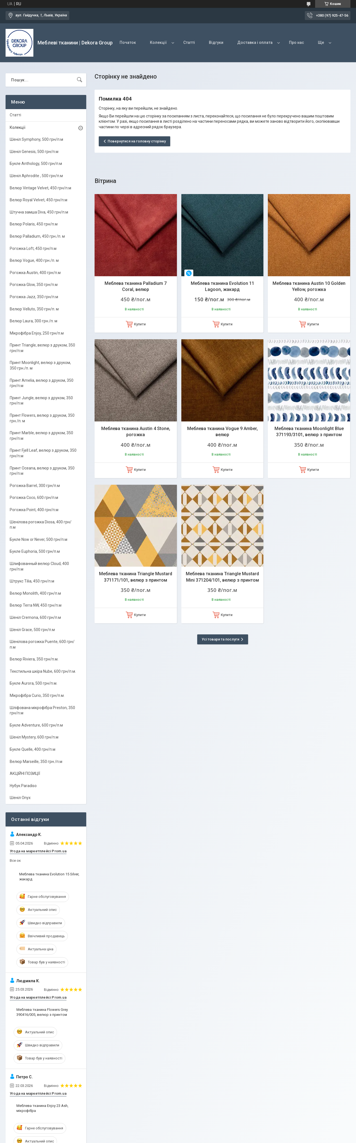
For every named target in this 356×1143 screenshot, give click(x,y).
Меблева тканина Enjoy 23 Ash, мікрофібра (42, 1108)
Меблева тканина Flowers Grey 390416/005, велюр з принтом (42, 1012)
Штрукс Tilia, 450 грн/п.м (32, 581)
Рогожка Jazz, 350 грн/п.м (34, 297)
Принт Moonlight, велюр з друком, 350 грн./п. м (40, 365)
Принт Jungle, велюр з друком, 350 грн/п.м (41, 401)
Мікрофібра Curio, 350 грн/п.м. (37, 695)
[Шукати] (79, 80)
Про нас (296, 42)
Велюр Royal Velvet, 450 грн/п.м (38, 200)
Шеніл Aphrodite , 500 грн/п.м (36, 176)
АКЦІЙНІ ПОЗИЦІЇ (25, 773)
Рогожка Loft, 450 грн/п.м (33, 248)
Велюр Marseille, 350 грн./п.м (36, 761)
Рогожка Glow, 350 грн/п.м (34, 284)
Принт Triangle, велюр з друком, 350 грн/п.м (42, 348)
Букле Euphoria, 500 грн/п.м (35, 551)
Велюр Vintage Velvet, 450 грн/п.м (40, 188)
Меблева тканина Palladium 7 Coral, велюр (136, 286)
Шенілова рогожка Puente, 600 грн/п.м (42, 644)
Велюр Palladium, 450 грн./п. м (37, 236)
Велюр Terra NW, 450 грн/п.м (35, 605)
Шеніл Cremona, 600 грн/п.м (35, 617)
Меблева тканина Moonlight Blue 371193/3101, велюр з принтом (309, 431)
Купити (140, 324)
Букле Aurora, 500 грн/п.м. (33, 683)
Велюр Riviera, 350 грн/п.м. (34, 659)
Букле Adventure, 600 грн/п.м (36, 725)
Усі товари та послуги (220, 639)
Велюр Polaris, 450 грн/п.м (34, 224)
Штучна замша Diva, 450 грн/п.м (39, 212)
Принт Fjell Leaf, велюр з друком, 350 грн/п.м (43, 453)
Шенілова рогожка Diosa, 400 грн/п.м (40, 525)
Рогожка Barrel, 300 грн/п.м (35, 485)
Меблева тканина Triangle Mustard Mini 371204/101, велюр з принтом (222, 576)
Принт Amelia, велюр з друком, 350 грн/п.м (41, 383)
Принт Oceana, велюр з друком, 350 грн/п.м (42, 471)
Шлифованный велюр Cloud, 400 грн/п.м (39, 566)
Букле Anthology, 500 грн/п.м (36, 163)
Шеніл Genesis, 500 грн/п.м (34, 151)
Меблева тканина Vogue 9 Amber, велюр (222, 431)
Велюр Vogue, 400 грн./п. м (34, 260)
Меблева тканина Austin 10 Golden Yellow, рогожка (309, 286)
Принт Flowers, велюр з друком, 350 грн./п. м (42, 418)
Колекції (158, 42)
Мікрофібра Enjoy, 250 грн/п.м (37, 333)
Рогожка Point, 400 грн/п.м (34, 510)
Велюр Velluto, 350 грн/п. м (34, 309)
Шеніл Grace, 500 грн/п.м (32, 629)
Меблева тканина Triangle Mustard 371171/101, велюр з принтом (135, 576)
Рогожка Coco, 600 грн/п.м (34, 497)
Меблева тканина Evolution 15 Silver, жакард (49, 876)
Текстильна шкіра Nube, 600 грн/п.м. (43, 671)
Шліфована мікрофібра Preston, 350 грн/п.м (42, 710)
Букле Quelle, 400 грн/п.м (32, 749)
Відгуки (216, 42)
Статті (189, 42)
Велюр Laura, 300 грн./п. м (33, 321)
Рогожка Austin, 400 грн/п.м (35, 272)
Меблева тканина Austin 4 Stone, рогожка (135, 431)
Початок (128, 42)
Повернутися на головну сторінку (137, 141)
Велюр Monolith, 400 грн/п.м (35, 593)
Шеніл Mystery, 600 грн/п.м (34, 737)
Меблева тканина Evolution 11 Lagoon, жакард (222, 286)
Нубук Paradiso (23, 785)
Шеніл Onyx (20, 797)
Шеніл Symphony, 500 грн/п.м (36, 139)
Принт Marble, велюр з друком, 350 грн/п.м (41, 436)
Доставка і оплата (255, 42)
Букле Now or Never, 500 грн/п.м (38, 539)
